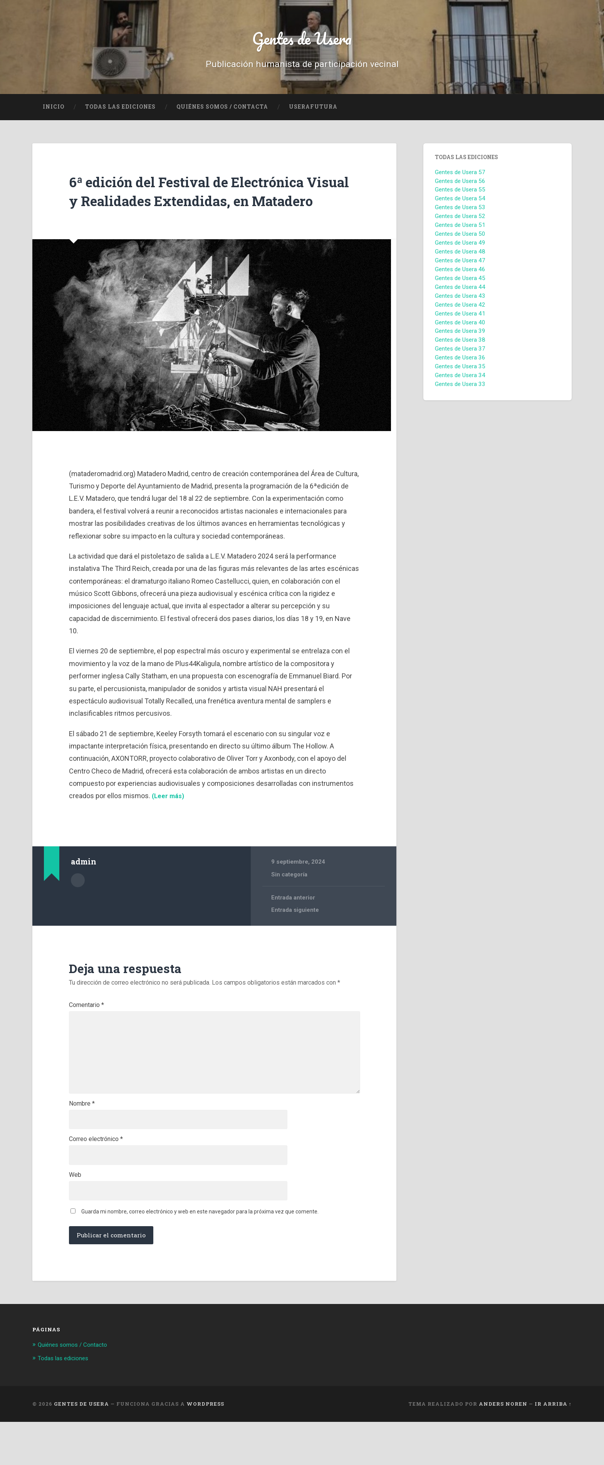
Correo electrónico (96, 1179)
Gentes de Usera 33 (460, 389)
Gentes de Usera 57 (460, 177)
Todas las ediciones (120, 111)
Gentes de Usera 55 (460, 194)
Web (75, 1216)
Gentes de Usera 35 (460, 371)
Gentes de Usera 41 (460, 318)
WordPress (205, 1447)
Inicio (53, 111)
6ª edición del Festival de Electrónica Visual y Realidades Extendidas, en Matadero (204, 205)
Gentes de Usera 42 (460, 309)
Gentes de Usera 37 (460, 353)
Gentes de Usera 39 (460, 335)
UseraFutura (313, 111)
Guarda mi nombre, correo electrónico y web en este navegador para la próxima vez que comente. (200, 1255)
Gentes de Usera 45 (460, 283)
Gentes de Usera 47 (460, 265)
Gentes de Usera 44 (460, 292)
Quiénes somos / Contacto (77, 1388)
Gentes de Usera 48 (460, 256)
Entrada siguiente (295, 934)
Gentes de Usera (302, 40)
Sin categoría (289, 897)
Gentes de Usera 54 (460, 203)
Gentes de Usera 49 (460, 247)
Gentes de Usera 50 (460, 238)
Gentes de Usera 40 (460, 327)
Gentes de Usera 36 (460, 362)
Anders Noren (503, 1447)
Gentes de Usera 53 (460, 212)
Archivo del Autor (78, 903)
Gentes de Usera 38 (460, 344)
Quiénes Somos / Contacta (222, 111)
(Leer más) (168, 820)
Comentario (86, 1029)
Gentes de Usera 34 (460, 380)
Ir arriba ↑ (553, 1447)
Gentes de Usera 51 (460, 230)
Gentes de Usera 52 (460, 221)
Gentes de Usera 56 (460, 185)
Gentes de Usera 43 (460, 300)
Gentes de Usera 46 (460, 274)
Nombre (82, 1141)
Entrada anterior (293, 921)
